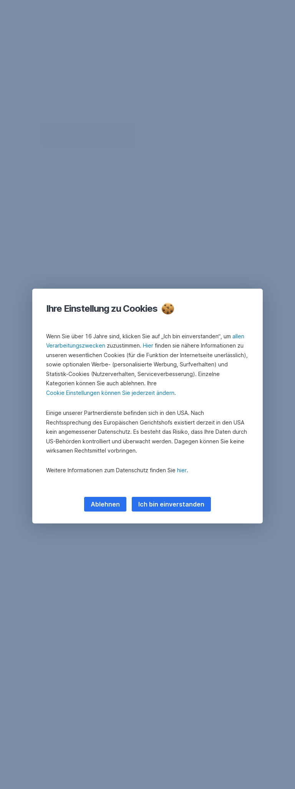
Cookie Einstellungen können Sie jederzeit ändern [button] (110, 392)
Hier (148, 345)
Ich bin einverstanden (171, 504)
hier (182, 470)
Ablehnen (105, 504)
